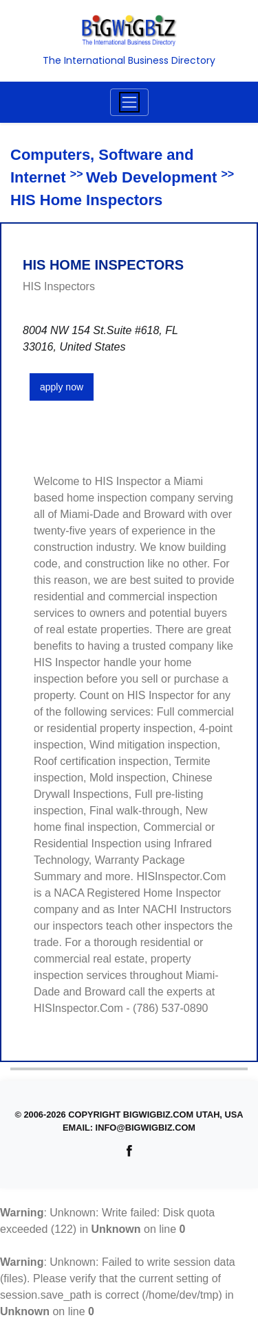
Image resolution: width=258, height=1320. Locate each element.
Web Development (151, 177)
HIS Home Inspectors (86, 200)
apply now (61, 386)
